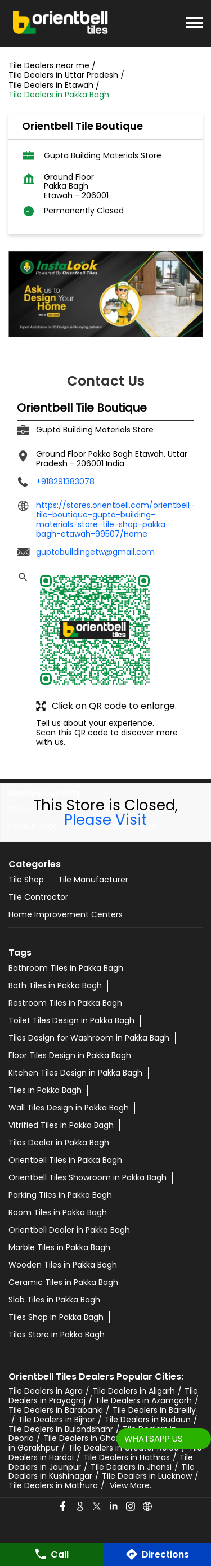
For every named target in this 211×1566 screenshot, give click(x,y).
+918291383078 (65, 481)
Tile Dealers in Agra (45, 1391)
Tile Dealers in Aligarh (133, 1391)
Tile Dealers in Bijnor (56, 1419)
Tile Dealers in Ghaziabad (92, 1438)
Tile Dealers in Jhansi (131, 1467)
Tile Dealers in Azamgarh (143, 1400)
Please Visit (105, 820)
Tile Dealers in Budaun (148, 1419)
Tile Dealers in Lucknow (147, 1476)
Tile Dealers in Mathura (53, 1485)
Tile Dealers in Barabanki (55, 1410)
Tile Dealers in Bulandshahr (60, 1429)
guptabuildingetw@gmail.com (95, 551)
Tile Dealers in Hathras (126, 1457)
